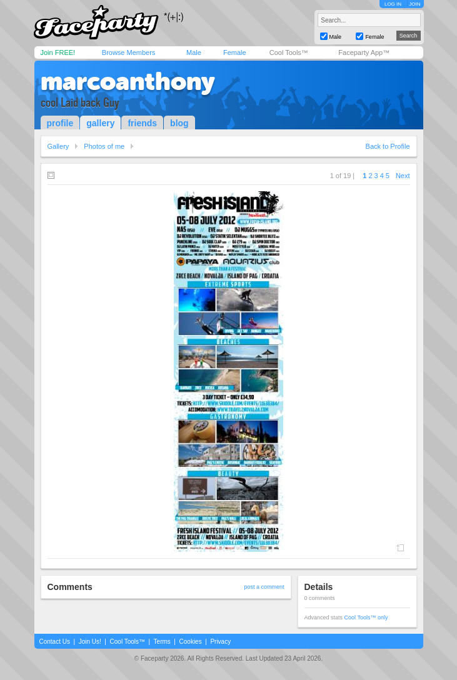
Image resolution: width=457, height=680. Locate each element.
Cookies (190, 641)
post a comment (264, 587)
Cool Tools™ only (366, 617)
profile (60, 123)
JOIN (414, 4)
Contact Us (54, 641)
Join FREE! (58, 52)
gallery (100, 123)
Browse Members (129, 52)
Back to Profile (388, 146)
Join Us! (90, 641)
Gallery (58, 146)
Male (193, 52)
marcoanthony (128, 81)
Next (403, 175)
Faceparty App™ (363, 52)
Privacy (220, 641)
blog (179, 123)
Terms (162, 641)
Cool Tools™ (288, 52)
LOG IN (392, 4)
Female (234, 52)
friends (142, 123)
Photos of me (104, 146)
